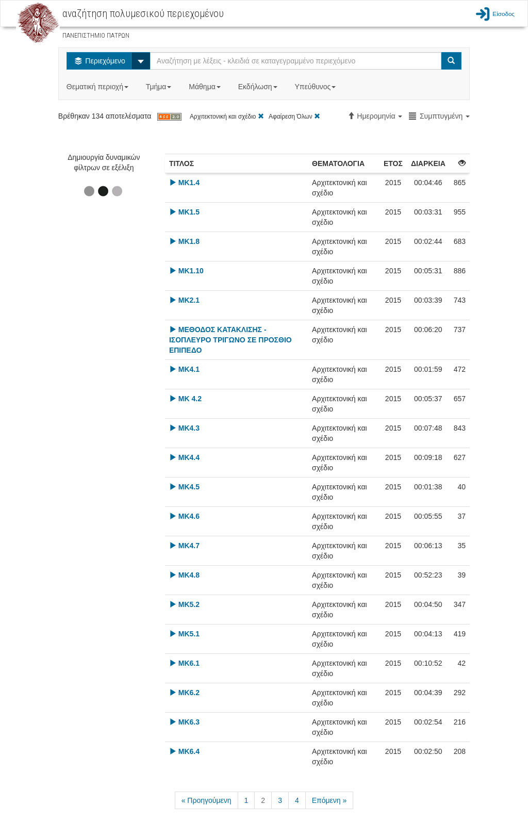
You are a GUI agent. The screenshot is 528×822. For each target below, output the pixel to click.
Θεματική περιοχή (98, 87)
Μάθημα (205, 87)
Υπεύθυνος (316, 87)
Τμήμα (159, 87)
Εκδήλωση (258, 87)
